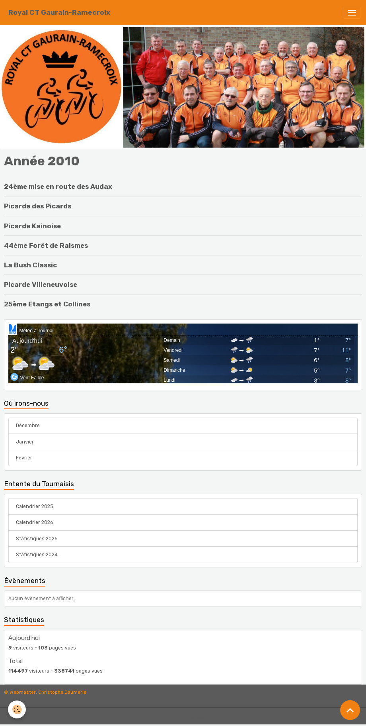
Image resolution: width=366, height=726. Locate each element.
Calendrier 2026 (34, 522)
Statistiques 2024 (37, 554)
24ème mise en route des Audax (58, 186)
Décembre (28, 425)
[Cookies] (17, 709)
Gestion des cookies (183, 717)
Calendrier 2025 (34, 506)
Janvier (25, 442)
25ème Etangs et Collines (47, 304)
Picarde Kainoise (32, 226)
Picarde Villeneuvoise (40, 284)
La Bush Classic (30, 265)
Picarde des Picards (37, 206)
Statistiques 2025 (37, 539)
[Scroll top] (350, 710)
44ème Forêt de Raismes (46, 245)
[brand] (59, 13)
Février (24, 458)
